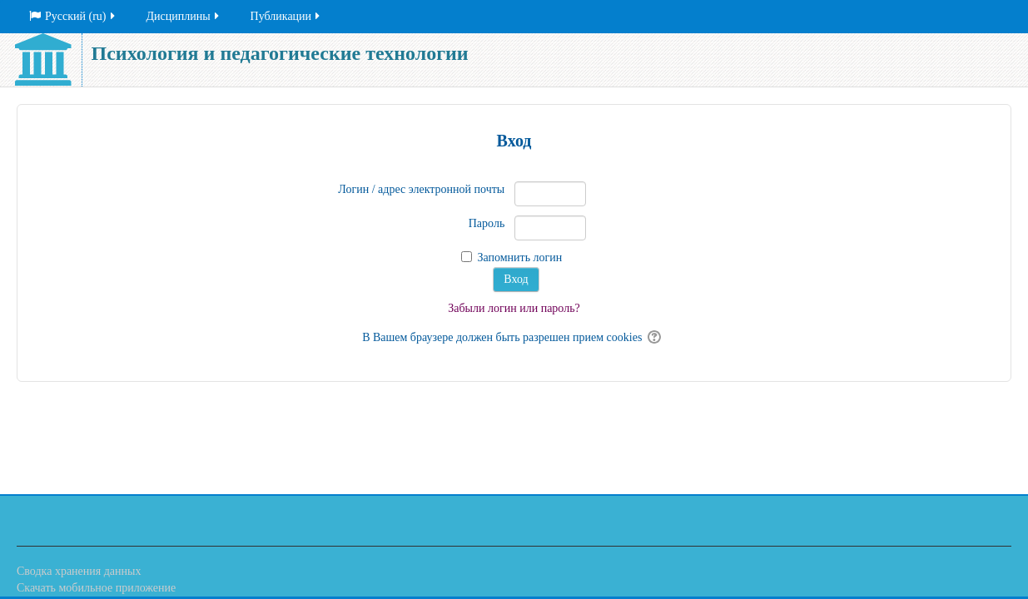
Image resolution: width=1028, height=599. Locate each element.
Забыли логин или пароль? (514, 308)
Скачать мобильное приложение (96, 588)
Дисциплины (184, 16)
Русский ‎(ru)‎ (73, 16)
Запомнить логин (519, 257)
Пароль (487, 223)
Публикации (286, 16)
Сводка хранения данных (79, 571)
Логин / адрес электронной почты (421, 189)
